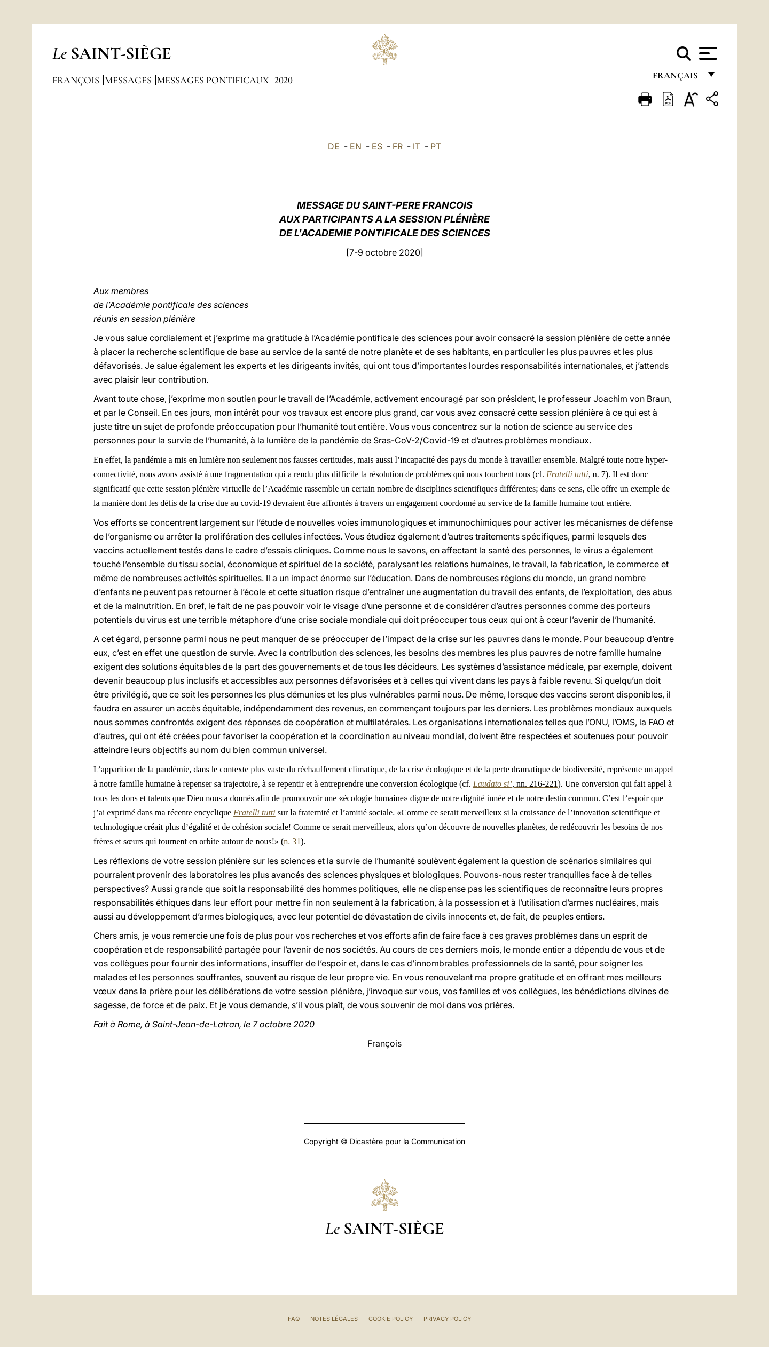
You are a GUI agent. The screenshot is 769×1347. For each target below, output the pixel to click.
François (76, 80)
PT (435, 146)
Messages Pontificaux (214, 80)
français (676, 78)
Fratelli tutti (254, 812)
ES (377, 146)
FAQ (294, 1318)
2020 (283, 80)
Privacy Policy (447, 1318)
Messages (129, 80)
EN (356, 146)
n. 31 (292, 841)
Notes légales (334, 1318)
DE (334, 146)
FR (398, 146)
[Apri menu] (706, 53)
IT (416, 146)
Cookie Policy (390, 1318)
